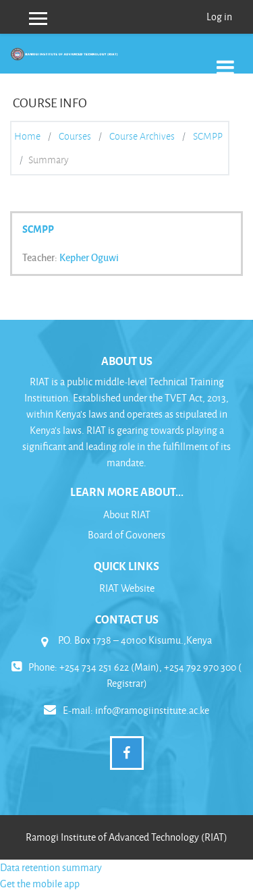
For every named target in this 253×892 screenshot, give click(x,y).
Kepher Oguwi (89, 257)
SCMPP (208, 136)
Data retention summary (51, 867)
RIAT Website (126, 588)
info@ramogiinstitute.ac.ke (152, 710)
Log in (219, 16)
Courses (75, 136)
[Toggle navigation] (225, 60)
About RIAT (126, 514)
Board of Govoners (126, 535)
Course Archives (142, 136)
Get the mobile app (40, 883)
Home (27, 136)
